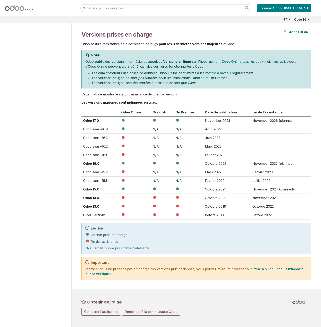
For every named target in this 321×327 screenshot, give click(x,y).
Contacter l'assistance (101, 312)
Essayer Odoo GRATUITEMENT (284, 8)
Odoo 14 (300, 19)
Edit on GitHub (295, 32)
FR (286, 19)
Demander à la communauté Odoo (151, 312)
